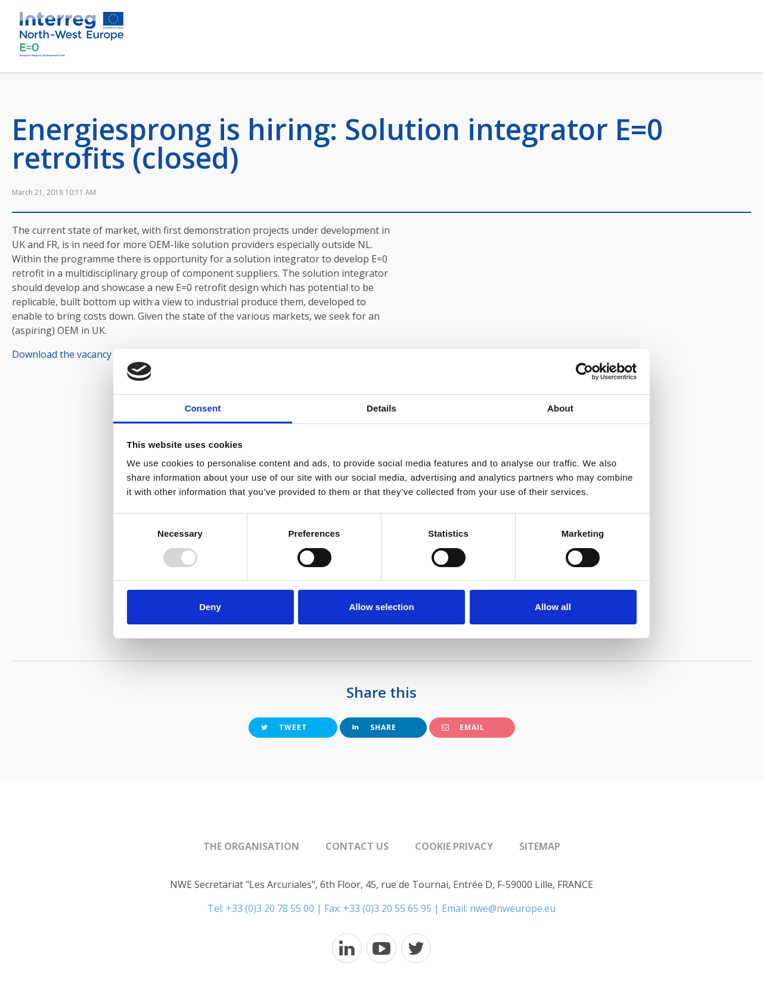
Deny (210, 607)
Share (374, 727)
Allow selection (381, 607)
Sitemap (539, 846)
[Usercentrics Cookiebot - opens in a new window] (584, 371)
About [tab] (560, 408)
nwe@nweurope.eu (513, 908)
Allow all (553, 607)
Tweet (284, 727)
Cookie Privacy (454, 846)
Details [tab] (381, 408)
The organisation (251, 846)
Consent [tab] (203, 408)
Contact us (357, 846)
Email (463, 727)
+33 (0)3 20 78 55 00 (270, 908)
